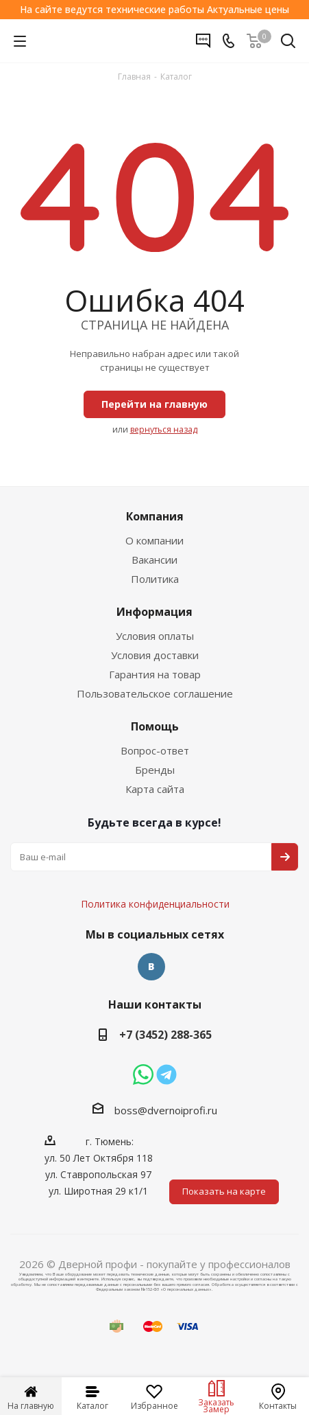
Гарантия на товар (155, 674)
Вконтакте (151, 966)
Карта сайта (154, 789)
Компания (155, 516)
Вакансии (154, 559)
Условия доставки (155, 655)
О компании (154, 540)
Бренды (155, 769)
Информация (154, 611)
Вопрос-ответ (155, 750)
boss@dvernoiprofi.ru (165, 1110)
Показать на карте (224, 1191)
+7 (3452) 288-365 (165, 1034)
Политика (155, 579)
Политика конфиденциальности (162, 863)
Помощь (155, 726)
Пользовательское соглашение (155, 693)
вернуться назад (163, 429)
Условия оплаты (155, 636)
